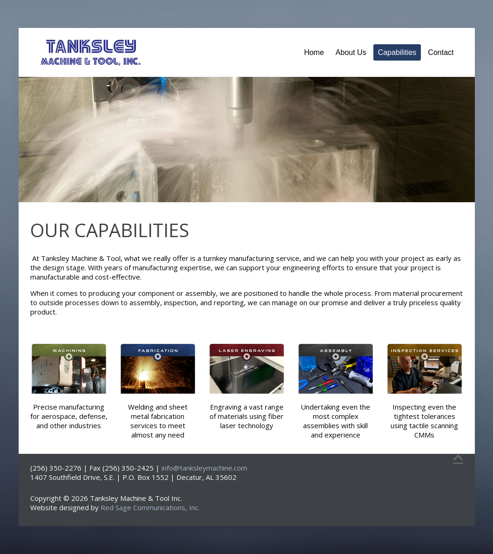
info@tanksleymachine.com (204, 467)
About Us (351, 52)
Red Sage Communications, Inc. (150, 507)
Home (314, 52)
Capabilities (397, 52)
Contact (440, 52)
